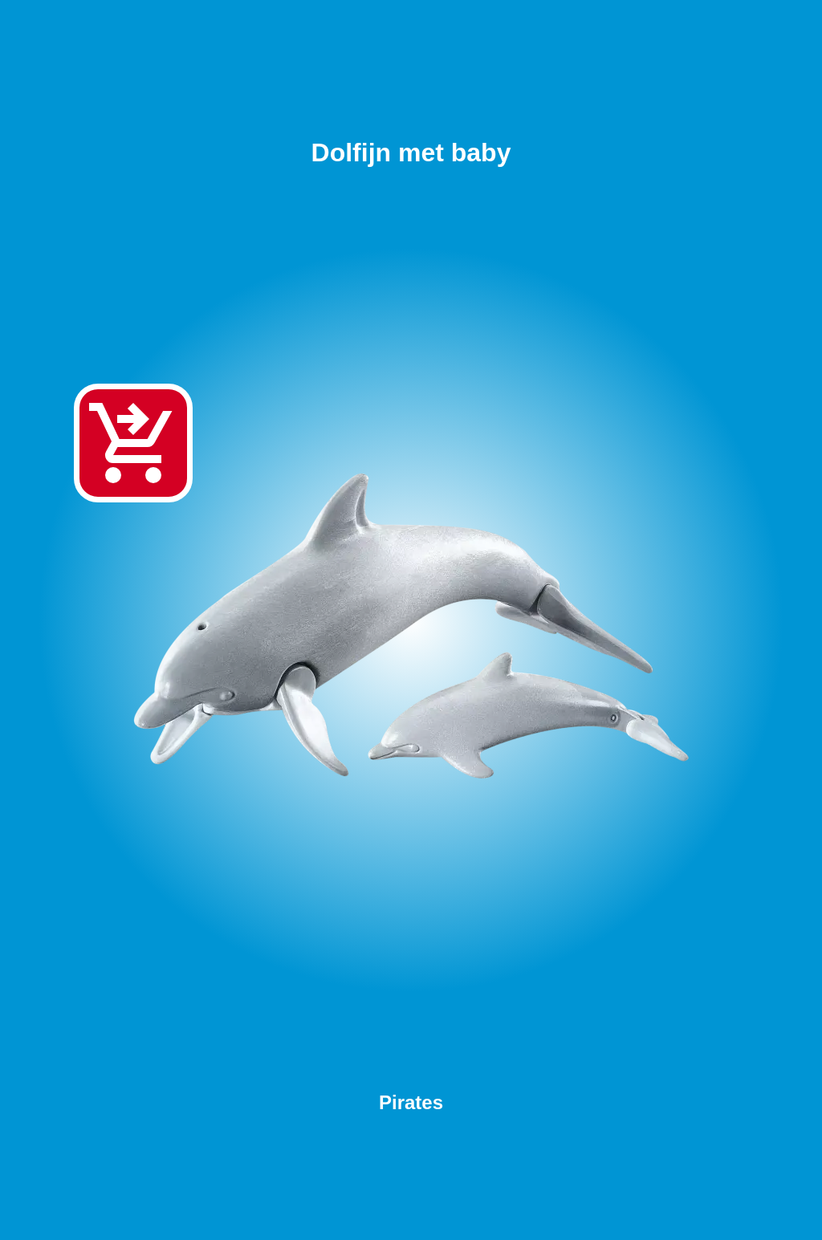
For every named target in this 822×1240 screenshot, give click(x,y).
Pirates (411, 1102)
